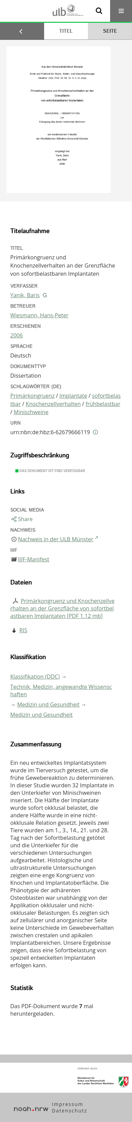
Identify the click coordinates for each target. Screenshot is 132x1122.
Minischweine (31, 412)
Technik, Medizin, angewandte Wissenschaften (61, 690)
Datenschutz (69, 1110)
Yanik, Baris (25, 295)
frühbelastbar (102, 404)
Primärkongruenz (32, 395)
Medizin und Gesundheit (48, 704)
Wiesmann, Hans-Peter (39, 315)
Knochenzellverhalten (53, 404)
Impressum (67, 1104)
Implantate (73, 395)
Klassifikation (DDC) (35, 676)
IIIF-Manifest (33, 559)
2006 (16, 335)
